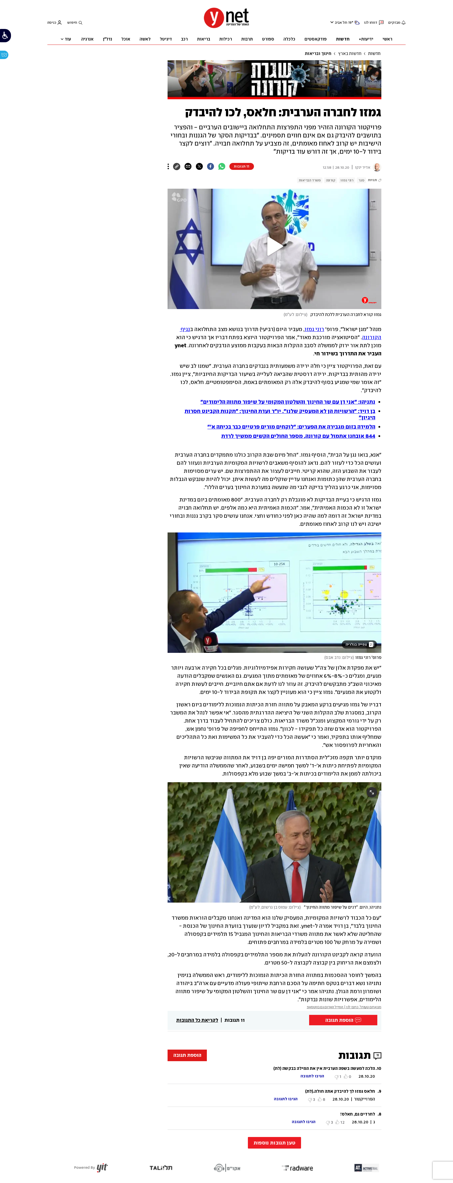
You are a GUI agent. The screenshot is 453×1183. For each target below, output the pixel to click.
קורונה (330, 180)
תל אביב (341, 23)
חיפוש (72, 22)
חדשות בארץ (349, 53)
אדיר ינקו (362, 167)
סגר (361, 180)
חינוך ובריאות (318, 53)
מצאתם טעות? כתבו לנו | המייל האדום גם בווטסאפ (344, 1007)
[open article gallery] (274, 592)
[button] (274, 246)
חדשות (374, 53)
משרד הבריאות (310, 180)
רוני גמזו (347, 180)
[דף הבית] (226, 27)
